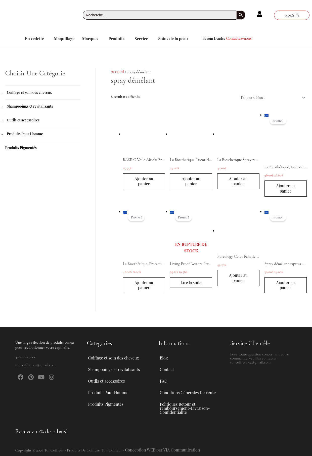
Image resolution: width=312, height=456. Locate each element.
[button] (35, 38)
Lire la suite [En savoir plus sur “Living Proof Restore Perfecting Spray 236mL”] (191, 282)
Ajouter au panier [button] (144, 181)
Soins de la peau (173, 38)
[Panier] (291, 15)
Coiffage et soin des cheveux (29, 92)
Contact (167, 369)
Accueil (117, 71)
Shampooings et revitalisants (30, 106)
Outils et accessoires (23, 120)
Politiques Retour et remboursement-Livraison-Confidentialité (185, 408)
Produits (116, 38)
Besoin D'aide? (227, 38)
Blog (164, 357)
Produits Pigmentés (21, 147)
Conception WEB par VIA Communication (162, 449)
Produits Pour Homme (25, 133)
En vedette (34, 38)
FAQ (163, 381)
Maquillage (64, 38)
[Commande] (272, 97)
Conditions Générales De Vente (188, 392)
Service (141, 38)
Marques (90, 38)
